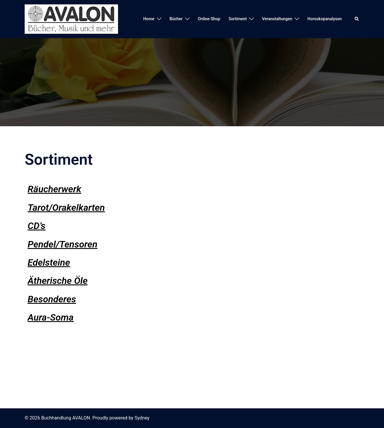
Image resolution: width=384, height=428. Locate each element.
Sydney (141, 418)
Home (148, 18)
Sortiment (237, 18)
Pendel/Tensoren (62, 244)
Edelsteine (49, 262)
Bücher (176, 18)
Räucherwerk (54, 189)
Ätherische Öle (57, 280)
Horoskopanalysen (324, 18)
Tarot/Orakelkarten (66, 207)
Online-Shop (209, 18)
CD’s (37, 225)
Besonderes (52, 299)
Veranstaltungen (277, 18)
